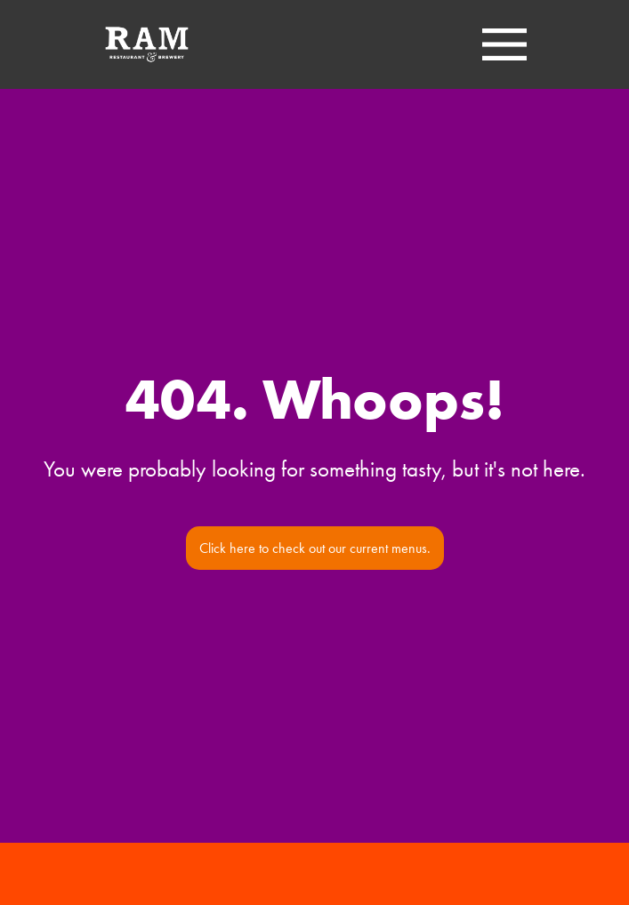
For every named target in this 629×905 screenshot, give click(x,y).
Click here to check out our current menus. (315, 548)
